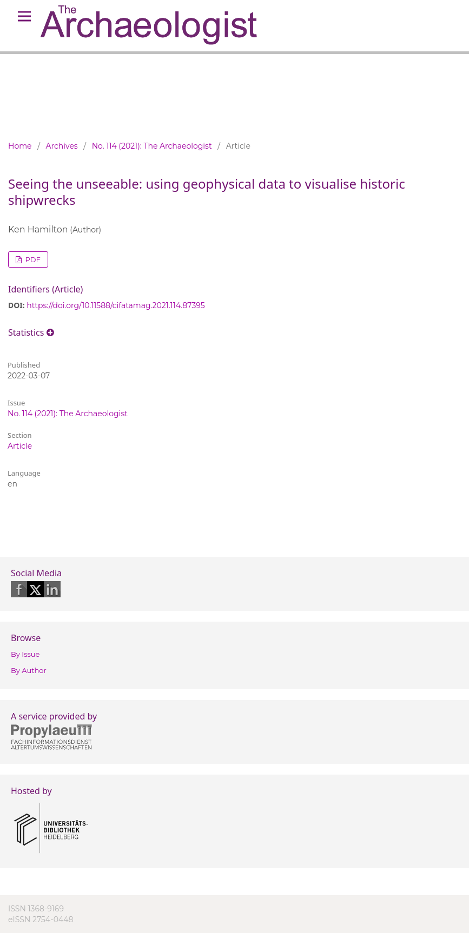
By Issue (25, 654)
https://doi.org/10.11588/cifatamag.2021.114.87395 (115, 305)
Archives (62, 146)
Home (19, 146)
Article (20, 446)
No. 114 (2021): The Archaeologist (152, 146)
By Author (29, 670)
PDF (32, 259)
